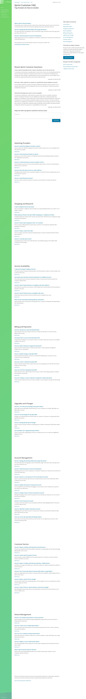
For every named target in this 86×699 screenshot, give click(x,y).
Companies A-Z (4, 14)
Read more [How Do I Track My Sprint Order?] (17, 244)
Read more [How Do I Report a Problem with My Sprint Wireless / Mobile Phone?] (17, 568)
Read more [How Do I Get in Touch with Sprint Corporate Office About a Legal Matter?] (17, 576)
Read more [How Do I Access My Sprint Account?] (17, 506)
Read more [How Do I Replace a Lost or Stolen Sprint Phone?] (17, 647)
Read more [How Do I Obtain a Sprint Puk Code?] (17, 236)
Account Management (68, 37)
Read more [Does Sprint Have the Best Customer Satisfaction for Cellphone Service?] (17, 282)
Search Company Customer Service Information (5, 11)
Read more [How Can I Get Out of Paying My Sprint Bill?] (17, 375)
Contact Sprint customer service (22, 44)
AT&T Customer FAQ (67, 64)
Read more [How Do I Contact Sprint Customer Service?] (17, 560)
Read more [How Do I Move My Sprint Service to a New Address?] (17, 175)
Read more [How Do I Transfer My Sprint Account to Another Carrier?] (17, 167)
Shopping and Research (68, 28)
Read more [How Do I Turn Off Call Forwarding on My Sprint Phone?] (17, 412)
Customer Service (67, 39)
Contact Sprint (66, 24)
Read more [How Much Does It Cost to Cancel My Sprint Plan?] (17, 343)
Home (2, 7)
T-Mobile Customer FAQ (68, 68)
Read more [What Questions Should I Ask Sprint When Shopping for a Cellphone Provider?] (17, 220)
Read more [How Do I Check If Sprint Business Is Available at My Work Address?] (17, 290)
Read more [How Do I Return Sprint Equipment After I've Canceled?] (17, 228)
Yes (51, 689)
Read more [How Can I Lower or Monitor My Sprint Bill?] (17, 367)
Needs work (55, 689)
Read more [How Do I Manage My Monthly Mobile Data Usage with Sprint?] (17, 466)
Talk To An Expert (69, 57)
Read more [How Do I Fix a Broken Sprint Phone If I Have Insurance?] (17, 623)
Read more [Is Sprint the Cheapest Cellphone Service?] (17, 274)
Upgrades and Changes (68, 35)
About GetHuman (5, 17)
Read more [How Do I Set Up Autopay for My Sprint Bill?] (17, 420)
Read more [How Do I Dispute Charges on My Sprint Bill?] (17, 359)
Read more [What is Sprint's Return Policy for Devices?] (17, 655)
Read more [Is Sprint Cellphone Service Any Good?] (17, 212)
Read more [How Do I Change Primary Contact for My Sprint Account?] (17, 498)
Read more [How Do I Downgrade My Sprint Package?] (17, 428)
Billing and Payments (68, 33)
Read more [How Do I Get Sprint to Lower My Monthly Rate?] (17, 335)
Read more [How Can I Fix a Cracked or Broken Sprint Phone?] (17, 639)
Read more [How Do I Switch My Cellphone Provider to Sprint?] (17, 151)
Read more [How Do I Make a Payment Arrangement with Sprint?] (17, 351)
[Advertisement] (37, 55)
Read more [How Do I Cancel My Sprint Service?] (17, 182)
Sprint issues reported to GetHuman (23, 680)
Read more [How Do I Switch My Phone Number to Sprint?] (17, 159)
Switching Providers (67, 26)
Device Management (67, 41)
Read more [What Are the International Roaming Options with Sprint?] (17, 305)
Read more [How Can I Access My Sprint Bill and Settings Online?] (17, 522)
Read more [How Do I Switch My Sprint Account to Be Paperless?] (17, 474)
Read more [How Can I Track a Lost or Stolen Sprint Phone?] (17, 631)
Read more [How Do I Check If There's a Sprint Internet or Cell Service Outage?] (17, 592)
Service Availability (67, 30)
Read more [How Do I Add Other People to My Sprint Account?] (17, 514)
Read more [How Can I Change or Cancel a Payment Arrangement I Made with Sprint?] (17, 381)
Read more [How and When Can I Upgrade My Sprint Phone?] (17, 436)
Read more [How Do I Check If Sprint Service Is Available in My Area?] (17, 297)
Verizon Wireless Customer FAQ (70, 66)
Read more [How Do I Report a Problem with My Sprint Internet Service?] (17, 552)
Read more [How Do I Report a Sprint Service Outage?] (17, 584)
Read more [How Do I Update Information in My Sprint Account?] (17, 490)
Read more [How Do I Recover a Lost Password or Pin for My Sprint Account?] (17, 482)
